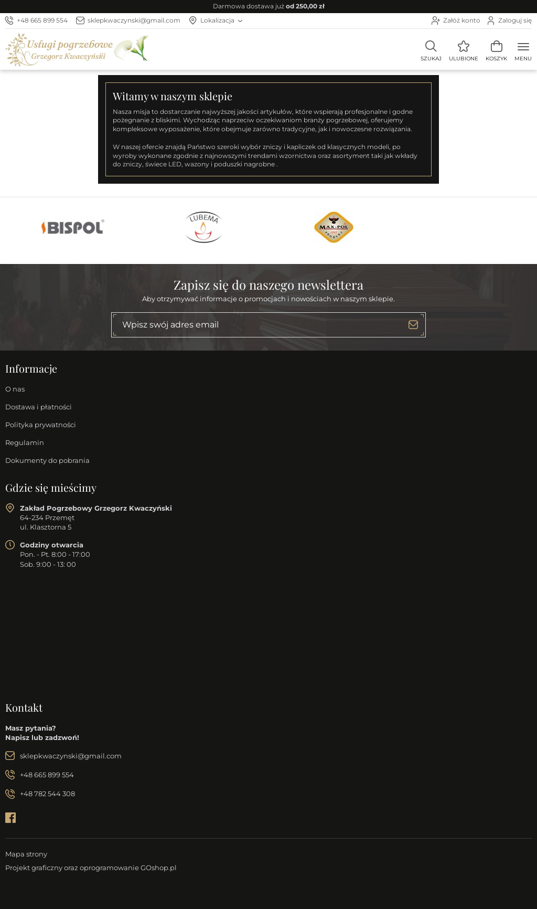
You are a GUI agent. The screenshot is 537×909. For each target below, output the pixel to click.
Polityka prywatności (40, 424)
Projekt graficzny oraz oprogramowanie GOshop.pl (91, 867)
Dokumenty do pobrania (47, 460)
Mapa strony (26, 854)
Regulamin (24, 442)
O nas (15, 389)
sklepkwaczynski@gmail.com (134, 20)
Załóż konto (461, 20)
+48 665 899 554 (42, 20)
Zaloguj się (515, 20)
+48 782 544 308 (47, 793)
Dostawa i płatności (38, 407)
